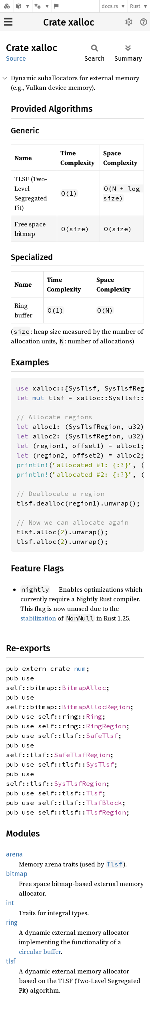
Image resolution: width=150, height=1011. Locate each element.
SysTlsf (100, 764)
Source (16, 58)
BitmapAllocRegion (96, 707)
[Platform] (42, 6)
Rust (135, 6)
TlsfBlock (104, 803)
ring (11, 922)
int (10, 903)
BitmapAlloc (84, 688)
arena (14, 854)
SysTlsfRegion (80, 783)
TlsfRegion (106, 812)
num (80, 668)
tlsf (10, 961)
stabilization (38, 618)
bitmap (17, 874)
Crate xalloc (68, 22)
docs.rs (110, 6)
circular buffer (40, 951)
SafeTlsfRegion (82, 755)
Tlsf (94, 793)
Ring (94, 716)
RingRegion (106, 726)
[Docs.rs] (7, 6)
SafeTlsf (102, 735)
